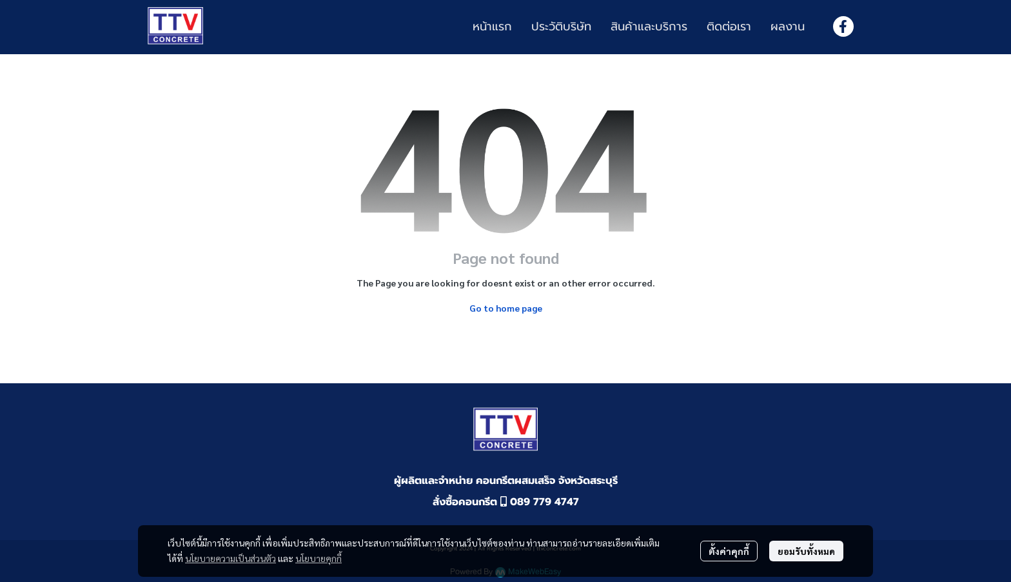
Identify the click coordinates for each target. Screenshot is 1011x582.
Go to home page (505, 308)
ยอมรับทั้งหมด (806, 551)
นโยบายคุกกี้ (318, 558)
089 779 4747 (539, 502)
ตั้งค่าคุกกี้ (729, 551)
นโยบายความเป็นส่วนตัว (230, 558)
